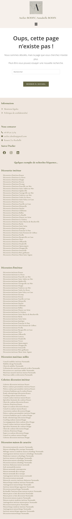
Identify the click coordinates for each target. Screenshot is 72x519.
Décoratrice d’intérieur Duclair (13, 208)
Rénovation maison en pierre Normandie (17, 498)
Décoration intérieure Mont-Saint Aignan (17, 352)
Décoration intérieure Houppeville (15, 345)
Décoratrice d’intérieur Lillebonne (15, 211)
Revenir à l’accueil (36, 84)
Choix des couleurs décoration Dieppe (16, 429)
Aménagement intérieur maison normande (17, 476)
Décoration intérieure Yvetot (13, 341)
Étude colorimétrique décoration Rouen (16, 393)
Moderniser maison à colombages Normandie (18, 456)
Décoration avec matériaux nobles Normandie (18, 371)
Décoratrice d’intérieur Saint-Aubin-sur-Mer (18, 189)
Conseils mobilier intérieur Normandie (16, 362)
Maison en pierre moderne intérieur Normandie (19, 500)
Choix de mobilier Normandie (13, 366)
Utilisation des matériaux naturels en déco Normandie (21, 368)
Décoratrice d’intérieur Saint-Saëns (15, 226)
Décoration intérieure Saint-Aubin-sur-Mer (18, 279)
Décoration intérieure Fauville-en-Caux (16, 299)
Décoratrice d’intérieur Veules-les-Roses (17, 197)
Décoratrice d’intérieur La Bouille (14, 215)
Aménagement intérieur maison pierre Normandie (20, 502)
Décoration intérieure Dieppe (13, 286)
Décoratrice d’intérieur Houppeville (15, 248)
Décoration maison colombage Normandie (17, 463)
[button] (36, 24)
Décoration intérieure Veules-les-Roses (16, 290)
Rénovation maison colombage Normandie (17, 460)
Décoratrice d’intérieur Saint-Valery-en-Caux (18, 200)
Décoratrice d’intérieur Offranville (15, 242)
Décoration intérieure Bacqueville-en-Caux (17, 330)
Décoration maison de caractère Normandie (18, 447)
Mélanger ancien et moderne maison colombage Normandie (23, 452)
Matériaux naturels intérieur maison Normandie (19, 373)
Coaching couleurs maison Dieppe (14, 420)
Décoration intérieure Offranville (14, 334)
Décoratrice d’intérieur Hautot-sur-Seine (17, 217)
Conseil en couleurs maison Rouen (15, 409)
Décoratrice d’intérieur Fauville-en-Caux (17, 204)
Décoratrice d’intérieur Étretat (13, 182)
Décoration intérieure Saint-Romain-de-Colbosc (19, 326)
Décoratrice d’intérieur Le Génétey (15, 220)
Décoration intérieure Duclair (13, 303)
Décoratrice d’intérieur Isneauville (15, 250)
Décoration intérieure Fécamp (13, 295)
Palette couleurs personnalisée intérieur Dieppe (19, 413)
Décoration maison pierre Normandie (16, 505)
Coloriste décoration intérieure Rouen (16, 385)
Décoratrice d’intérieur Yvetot (13, 202)
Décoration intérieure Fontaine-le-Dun (16, 323)
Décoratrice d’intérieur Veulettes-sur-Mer (17, 195)
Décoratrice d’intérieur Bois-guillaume (16, 253)
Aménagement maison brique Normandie (17, 485)
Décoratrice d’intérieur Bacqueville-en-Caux (18, 237)
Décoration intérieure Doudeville (14, 339)
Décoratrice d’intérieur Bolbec (13, 213)
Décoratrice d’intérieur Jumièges (14, 228)
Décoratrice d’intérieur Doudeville (15, 244)
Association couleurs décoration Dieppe (16, 411)
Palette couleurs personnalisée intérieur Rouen (19, 387)
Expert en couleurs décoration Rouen (15, 407)
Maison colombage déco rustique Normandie (18, 449)
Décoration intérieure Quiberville (14, 281)
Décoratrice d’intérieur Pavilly (13, 235)
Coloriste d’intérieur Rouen (12, 404)
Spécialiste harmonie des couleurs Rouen (17, 400)
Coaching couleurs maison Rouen (14, 396)
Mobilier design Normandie (12, 364)
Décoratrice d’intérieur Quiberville (15, 191)
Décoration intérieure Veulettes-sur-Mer (17, 288)
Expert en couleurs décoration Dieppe (16, 433)
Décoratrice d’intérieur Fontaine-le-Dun (17, 231)
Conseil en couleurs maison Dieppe (15, 435)
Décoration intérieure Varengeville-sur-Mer (18, 284)
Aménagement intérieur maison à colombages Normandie (22, 454)
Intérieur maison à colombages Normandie (17, 458)
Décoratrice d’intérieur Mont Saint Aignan (17, 255)
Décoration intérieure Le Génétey (14, 312)
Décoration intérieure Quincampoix (15, 343)
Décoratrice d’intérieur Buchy (13, 224)
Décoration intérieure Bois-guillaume (16, 350)
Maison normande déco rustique (14, 471)
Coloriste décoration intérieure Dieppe (16, 438)
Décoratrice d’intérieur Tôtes (13, 239)
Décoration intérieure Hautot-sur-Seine (16, 310)
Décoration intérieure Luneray (13, 337)
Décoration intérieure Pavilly (13, 328)
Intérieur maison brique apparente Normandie (19, 487)
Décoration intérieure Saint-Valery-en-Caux (18, 292)
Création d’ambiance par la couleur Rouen (17, 391)
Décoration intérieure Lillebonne (14, 306)
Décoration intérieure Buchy (12, 317)
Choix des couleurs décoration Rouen (16, 402)
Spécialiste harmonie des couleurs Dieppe (17, 427)
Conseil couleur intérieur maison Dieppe (17, 424)
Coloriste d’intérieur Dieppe (12, 431)
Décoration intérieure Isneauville (14, 348)
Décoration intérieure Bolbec (13, 308)
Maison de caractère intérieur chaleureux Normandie (21, 480)
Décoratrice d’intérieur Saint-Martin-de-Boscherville (21, 222)
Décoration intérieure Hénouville (14, 301)
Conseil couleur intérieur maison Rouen (16, 398)
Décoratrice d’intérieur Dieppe (13, 180)
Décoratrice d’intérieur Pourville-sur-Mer (17, 186)
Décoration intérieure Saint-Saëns (14, 319)
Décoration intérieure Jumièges (13, 321)
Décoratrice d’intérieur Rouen (13, 175)
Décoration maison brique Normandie (16, 489)
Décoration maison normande (13, 478)
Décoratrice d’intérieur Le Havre (14, 178)
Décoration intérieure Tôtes (12, 332)
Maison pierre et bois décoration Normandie (18, 494)
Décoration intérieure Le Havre (14, 275)
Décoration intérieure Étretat (13, 297)
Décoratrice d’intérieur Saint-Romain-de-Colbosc (20, 233)
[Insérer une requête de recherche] (36, 71)
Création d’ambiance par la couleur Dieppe (17, 415)
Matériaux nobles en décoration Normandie (18, 375)
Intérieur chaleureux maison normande (16, 465)
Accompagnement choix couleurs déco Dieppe (19, 422)
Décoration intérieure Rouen (13, 272)
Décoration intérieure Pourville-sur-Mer (17, 277)
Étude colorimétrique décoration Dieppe (17, 418)
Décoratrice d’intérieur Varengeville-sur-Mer (18, 193)
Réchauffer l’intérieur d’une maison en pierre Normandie (22, 491)
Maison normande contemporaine (14, 469)
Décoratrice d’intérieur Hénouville (15, 206)
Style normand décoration (12, 467)
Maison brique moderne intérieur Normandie (18, 483)
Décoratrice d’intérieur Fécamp (13, 184)
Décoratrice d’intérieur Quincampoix (16, 246)
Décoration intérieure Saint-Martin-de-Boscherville (20, 314)
